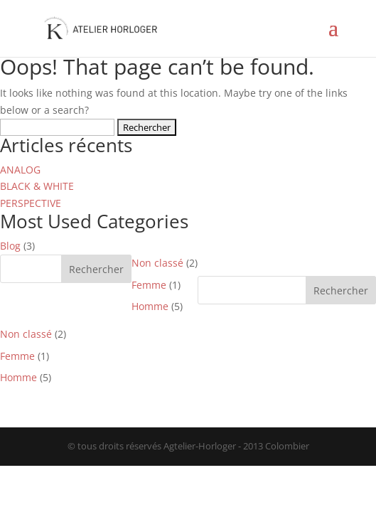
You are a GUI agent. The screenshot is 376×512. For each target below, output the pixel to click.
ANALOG (20, 169)
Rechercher (96, 269)
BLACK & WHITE (37, 186)
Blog (10, 245)
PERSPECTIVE (30, 203)
